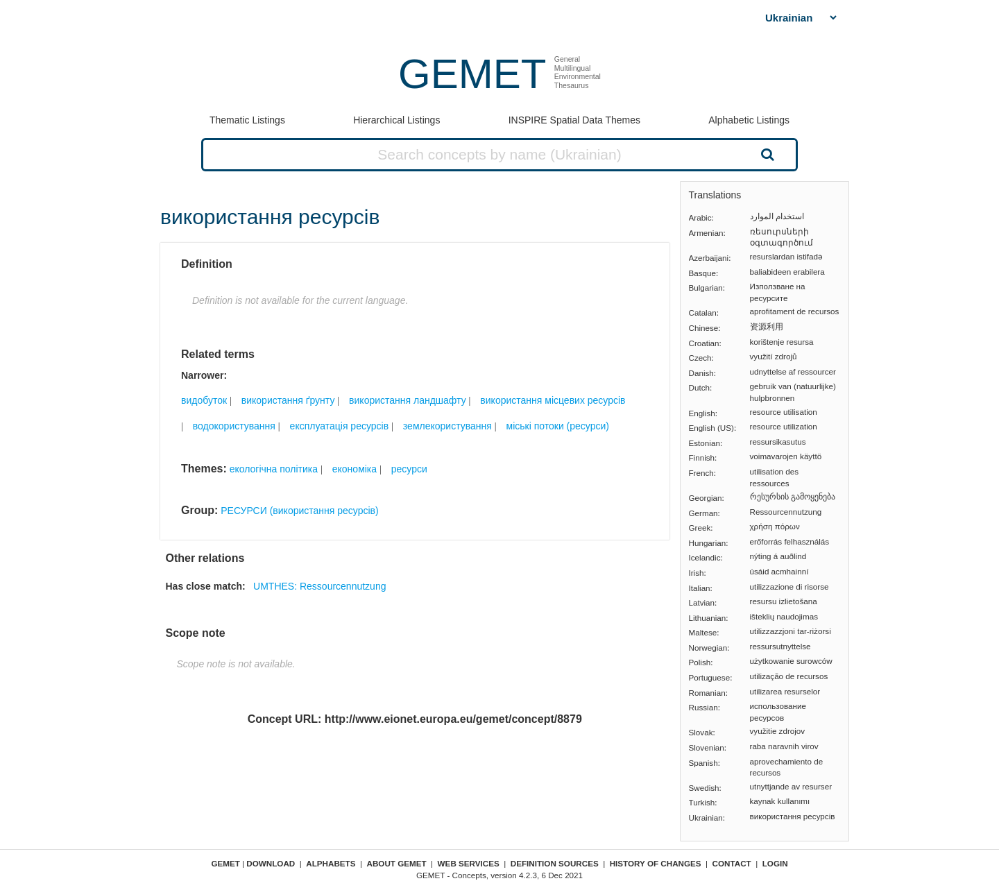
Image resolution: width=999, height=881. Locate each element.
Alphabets (330, 863)
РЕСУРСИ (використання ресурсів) (299, 510)
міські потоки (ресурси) (557, 425)
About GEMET (397, 863)
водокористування (234, 425)
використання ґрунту (288, 400)
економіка (354, 468)
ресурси (409, 468)
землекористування (447, 425)
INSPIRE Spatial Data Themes (574, 120)
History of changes (655, 863)
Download (270, 863)
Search (766, 154)
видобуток (204, 400)
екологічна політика (274, 468)
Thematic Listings (247, 120)
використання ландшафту (407, 400)
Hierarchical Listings (396, 120)
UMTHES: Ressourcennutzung (319, 586)
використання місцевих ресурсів (552, 400)
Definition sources (555, 863)
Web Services (469, 863)
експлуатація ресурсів (339, 425)
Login (775, 863)
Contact (731, 863)
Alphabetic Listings (748, 120)
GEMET (472, 74)
